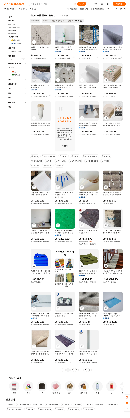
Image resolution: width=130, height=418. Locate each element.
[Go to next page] (90, 370)
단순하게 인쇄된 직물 (14, 409)
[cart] (102, 4)
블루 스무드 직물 (76, 161)
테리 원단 (106, 161)
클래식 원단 (47, 166)
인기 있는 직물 (36, 161)
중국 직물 (35, 166)
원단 (69, 21)
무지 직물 (99, 404)
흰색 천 (65, 404)
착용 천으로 (111, 404)
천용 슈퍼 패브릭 (52, 404)
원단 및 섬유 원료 (58, 21)
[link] (127, 397)
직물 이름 (29, 409)
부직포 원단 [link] (78, 21)
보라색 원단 (59, 409)
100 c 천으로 (61, 161)
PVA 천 (10, 404)
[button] (75, 4)
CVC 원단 (75, 156)
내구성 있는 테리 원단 (90, 156)
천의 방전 (63, 156)
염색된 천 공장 (73, 409)
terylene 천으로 (23, 404)
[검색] (81, 4)
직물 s (49, 161)
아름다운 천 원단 (92, 161)
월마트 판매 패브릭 (44, 409)
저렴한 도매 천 (88, 409)
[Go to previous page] (64, 370)
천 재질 (59, 166)
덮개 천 (34, 156)
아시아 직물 (37, 404)
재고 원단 (77, 404)
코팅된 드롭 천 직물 (48, 156)
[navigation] (16, 193)
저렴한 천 (106, 156)
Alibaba (46, 21)
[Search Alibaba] (51, 4)
